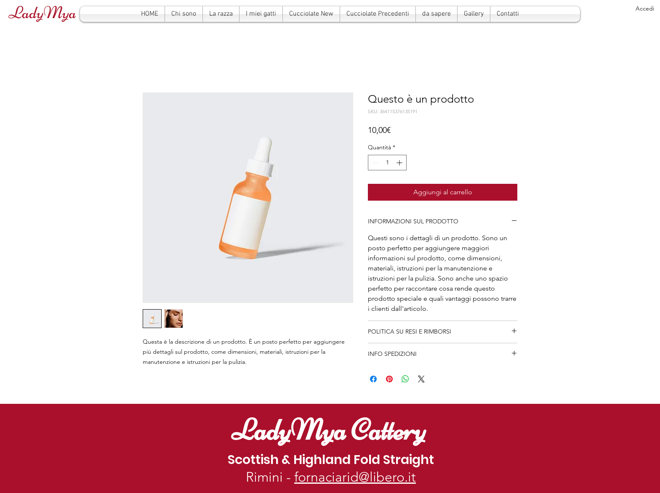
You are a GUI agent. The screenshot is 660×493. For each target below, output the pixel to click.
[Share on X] (421, 379)
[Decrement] (374, 162)
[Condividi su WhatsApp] (405, 379)
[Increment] (400, 162)
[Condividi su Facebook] (373, 379)
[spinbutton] (387, 162)
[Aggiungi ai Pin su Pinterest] (389, 379)
